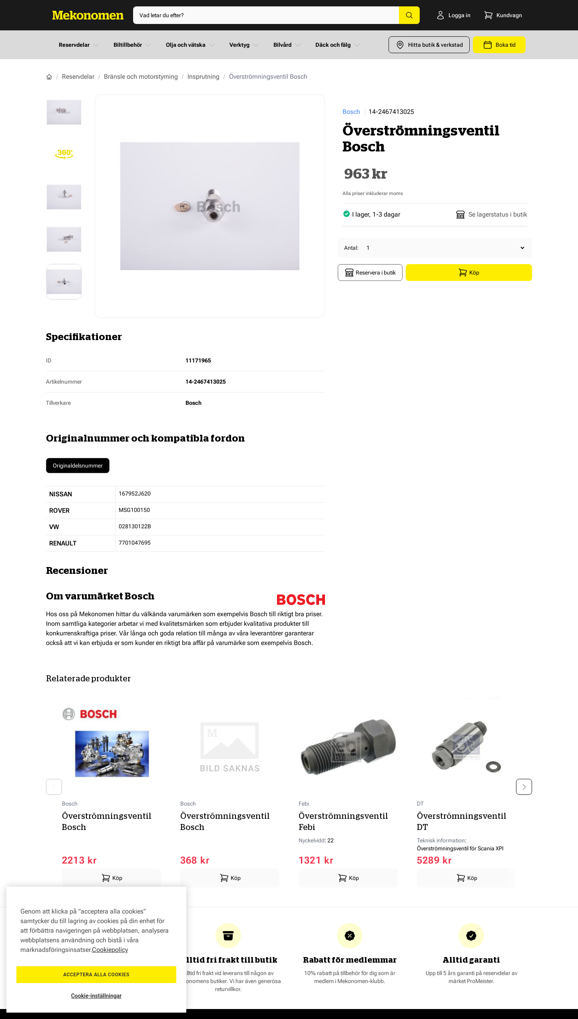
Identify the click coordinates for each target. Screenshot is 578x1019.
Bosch (351, 111)
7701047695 (135, 542)
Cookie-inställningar (96, 996)
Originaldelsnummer (78, 465)
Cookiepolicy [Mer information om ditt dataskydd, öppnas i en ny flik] (110, 949)
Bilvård (288, 45)
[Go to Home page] (88, 15)
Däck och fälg (338, 45)
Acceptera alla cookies (96, 974)
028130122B (135, 526)
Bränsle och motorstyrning (141, 76)
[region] (96, 950)
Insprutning (203, 76)
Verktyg (245, 45)
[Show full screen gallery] (210, 206)
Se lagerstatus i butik (491, 214)
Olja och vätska (191, 45)
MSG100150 (134, 510)
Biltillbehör (133, 45)
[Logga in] (447, 15)
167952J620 (135, 493)
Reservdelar (80, 45)
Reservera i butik (370, 272)
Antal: (351, 248)
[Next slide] (524, 787)
